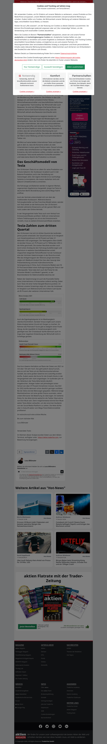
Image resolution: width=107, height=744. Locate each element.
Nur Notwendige (32, 66)
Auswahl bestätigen (53, 66)
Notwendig (28, 75)
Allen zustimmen (75, 66)
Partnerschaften (81, 75)
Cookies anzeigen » (27, 91)
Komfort (55, 75)
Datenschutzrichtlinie (68, 53)
